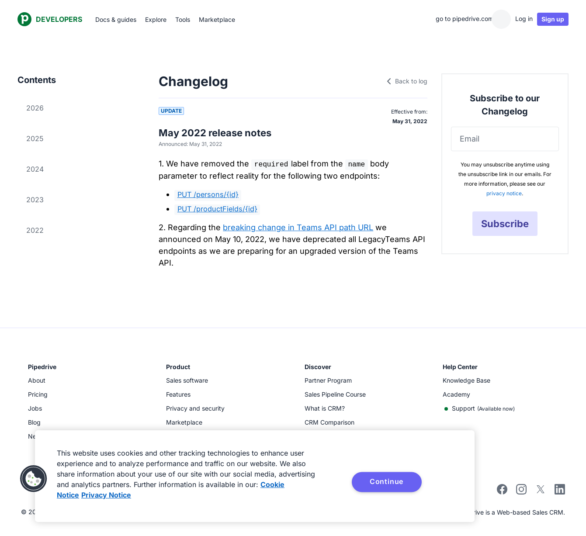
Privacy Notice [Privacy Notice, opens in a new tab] (106, 495)
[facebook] (502, 492)
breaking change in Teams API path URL (298, 227)
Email (469, 138)
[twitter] (540, 492)
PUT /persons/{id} (208, 194)
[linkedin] (560, 490)
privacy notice (504, 193)
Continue (386, 481)
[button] (34, 479)
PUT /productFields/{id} (217, 208)
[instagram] (521, 492)
